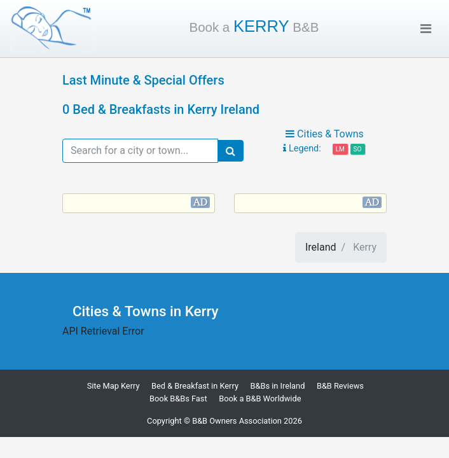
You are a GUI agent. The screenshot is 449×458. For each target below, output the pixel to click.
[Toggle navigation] (426, 28)
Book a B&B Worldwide (260, 398)
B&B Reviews (340, 386)
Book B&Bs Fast (178, 398)
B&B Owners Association (237, 421)
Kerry (254, 26)
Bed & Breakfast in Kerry (194, 386)
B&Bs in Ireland (277, 386)
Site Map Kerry (113, 386)
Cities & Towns (325, 134)
